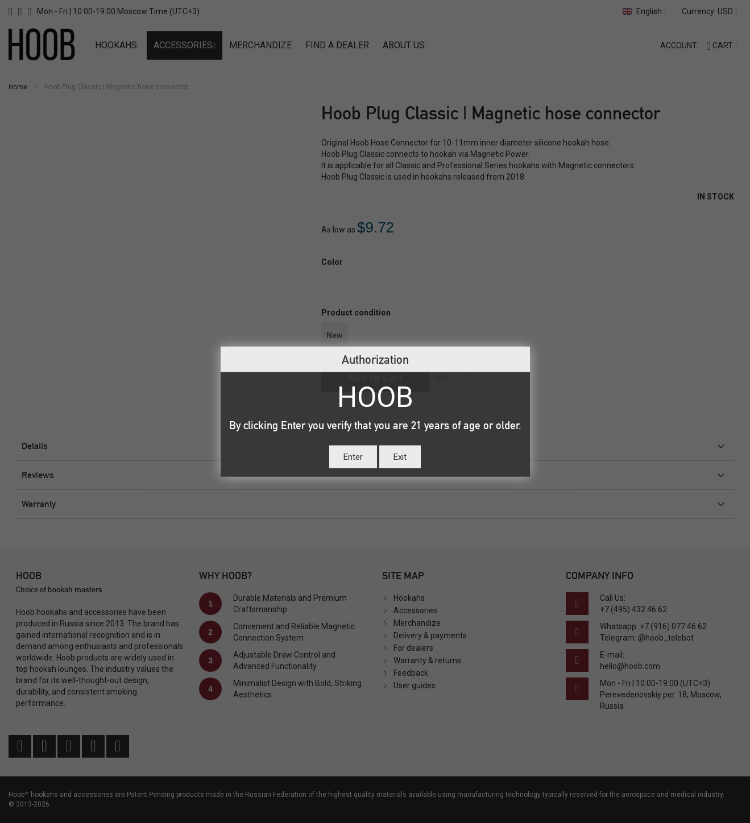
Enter (353, 456)
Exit (400, 456)
